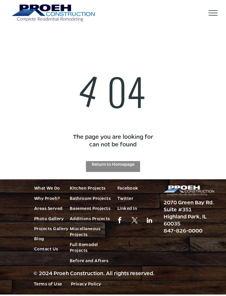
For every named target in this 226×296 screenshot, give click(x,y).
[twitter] (134, 221)
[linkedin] (149, 221)
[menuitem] (56, 188)
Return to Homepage (113, 164)
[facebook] (119, 221)
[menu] (213, 13)
